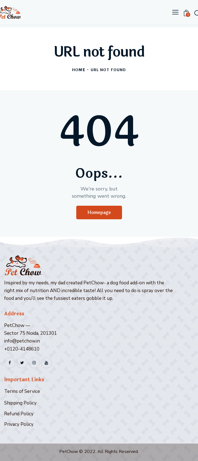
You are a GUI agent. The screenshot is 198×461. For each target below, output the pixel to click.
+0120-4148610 (21, 349)
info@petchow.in (22, 341)
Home (78, 70)
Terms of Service (22, 391)
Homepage (99, 212)
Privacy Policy (19, 424)
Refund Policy (19, 414)
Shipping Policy (20, 403)
